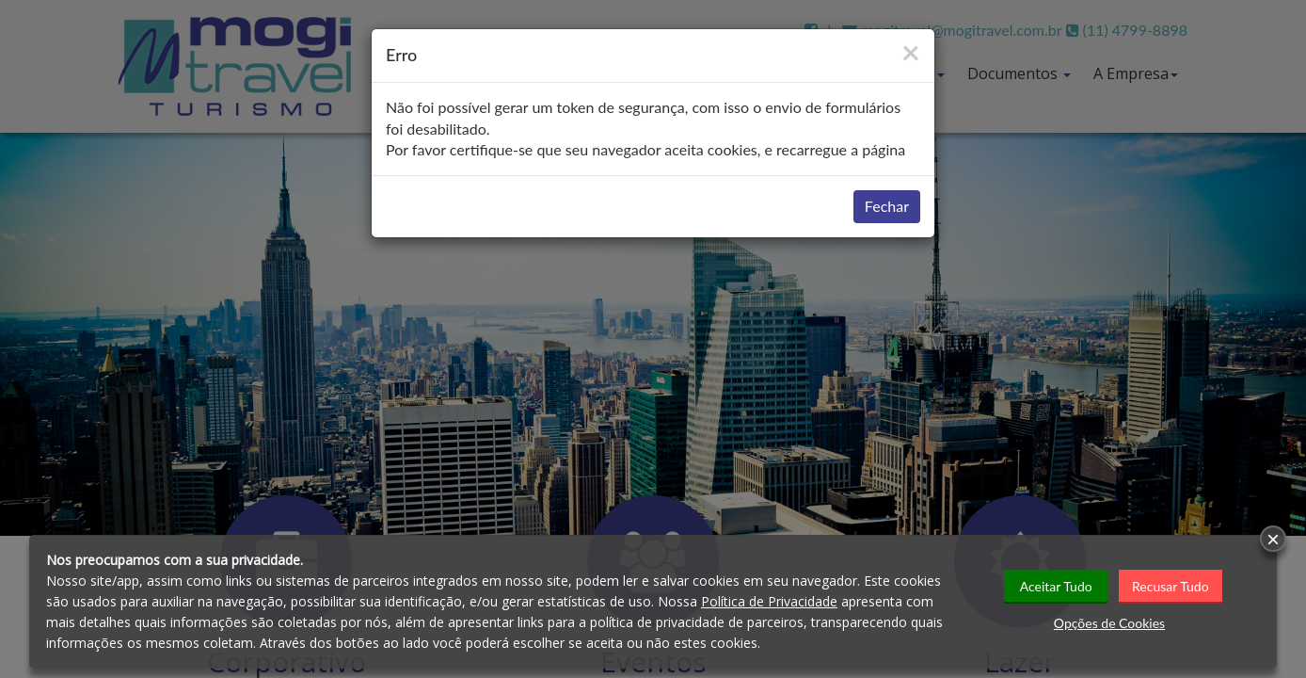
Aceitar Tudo (1056, 586)
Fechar (887, 206)
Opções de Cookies (1109, 623)
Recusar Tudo (1170, 586)
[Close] (910, 51)
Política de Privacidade (769, 601)
